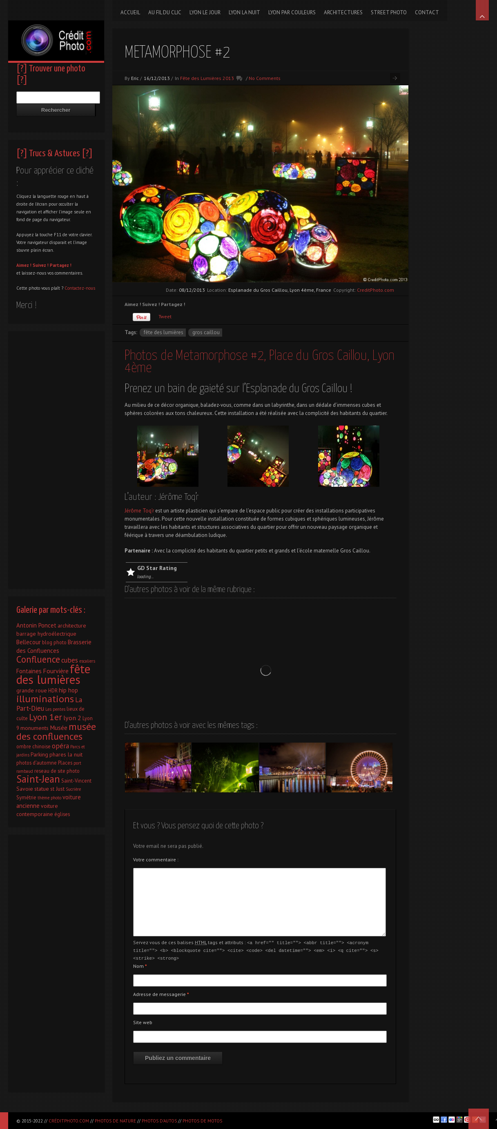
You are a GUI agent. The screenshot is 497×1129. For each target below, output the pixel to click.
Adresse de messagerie (161, 993)
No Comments (265, 78)
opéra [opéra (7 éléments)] (60, 745)
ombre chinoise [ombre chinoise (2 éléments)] (33, 746)
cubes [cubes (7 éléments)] (69, 660)
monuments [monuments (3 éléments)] (34, 728)
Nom (140, 965)
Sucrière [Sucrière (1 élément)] (73, 789)
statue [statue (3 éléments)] (41, 788)
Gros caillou (206, 332)
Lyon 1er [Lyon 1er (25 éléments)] (45, 717)
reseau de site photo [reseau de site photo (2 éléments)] (57, 770)
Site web (142, 1021)
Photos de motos (202, 1121)
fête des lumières (163, 332)
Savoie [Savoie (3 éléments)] (24, 788)
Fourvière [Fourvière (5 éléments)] (56, 671)
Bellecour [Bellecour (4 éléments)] (28, 642)
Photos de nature (115, 1121)
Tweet (165, 316)
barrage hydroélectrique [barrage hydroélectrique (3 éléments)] (46, 633)
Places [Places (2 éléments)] (65, 762)
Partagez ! (60, 265)
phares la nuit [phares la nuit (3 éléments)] (65, 754)
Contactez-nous (80, 288)
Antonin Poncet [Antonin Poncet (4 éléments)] (36, 625)
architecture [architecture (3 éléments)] (72, 625)
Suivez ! (41, 265)
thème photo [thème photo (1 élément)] (49, 798)
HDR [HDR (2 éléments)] (53, 690)
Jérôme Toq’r (140, 510)
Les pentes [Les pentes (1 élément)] (55, 709)
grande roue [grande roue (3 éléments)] (31, 690)
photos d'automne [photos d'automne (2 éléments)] (36, 762)
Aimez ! (23, 265)
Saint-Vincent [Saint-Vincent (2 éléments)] (76, 780)
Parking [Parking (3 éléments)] (39, 754)
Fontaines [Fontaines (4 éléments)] (29, 671)
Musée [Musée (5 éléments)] (58, 727)
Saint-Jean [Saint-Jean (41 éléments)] (38, 778)
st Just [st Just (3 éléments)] (57, 788)
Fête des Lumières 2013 (207, 78)
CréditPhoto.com (69, 1121)
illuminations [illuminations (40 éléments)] (45, 698)
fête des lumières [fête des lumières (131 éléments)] (53, 674)
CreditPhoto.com (375, 290)
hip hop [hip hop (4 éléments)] (68, 690)
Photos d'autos (159, 1121)
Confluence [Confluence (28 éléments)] (38, 659)
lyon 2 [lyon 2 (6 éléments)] (72, 717)
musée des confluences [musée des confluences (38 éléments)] (56, 731)
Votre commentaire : (155, 859)
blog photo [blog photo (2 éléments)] (54, 642)
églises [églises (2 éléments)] (62, 814)
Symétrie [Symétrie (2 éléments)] (26, 797)
